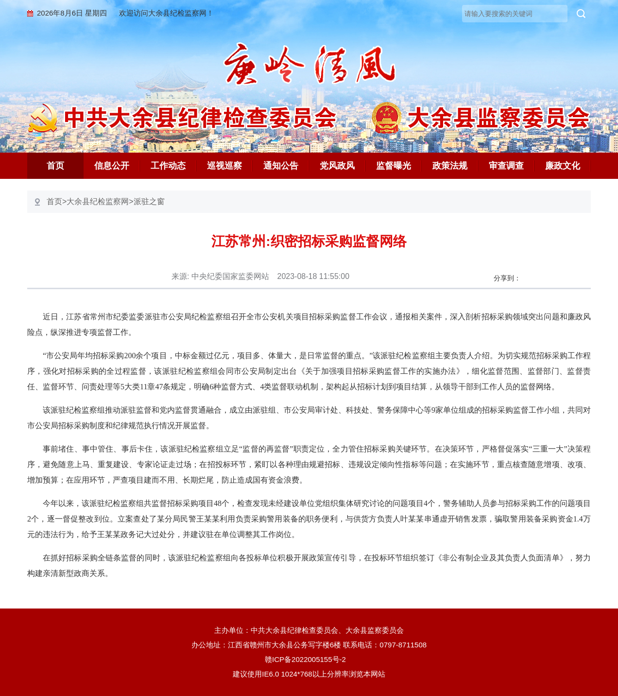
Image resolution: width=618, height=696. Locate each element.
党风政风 (337, 166)
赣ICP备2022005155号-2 (309, 659)
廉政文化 (562, 166)
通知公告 (280, 166)
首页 (55, 166)
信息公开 (111, 166)
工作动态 (168, 166)
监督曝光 (393, 166)
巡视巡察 (224, 166)
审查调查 (506, 166)
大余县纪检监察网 (98, 201)
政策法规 (449, 166)
